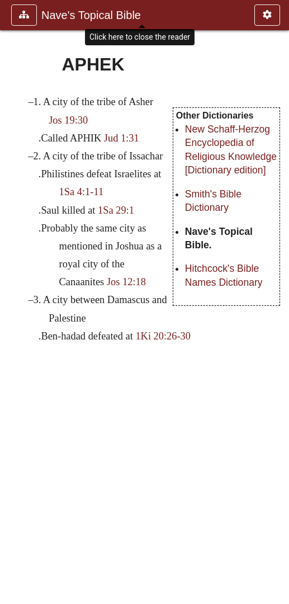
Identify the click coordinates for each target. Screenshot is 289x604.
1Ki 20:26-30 (163, 336)
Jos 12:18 (126, 281)
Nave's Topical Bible (91, 15)
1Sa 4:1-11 (81, 191)
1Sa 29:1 (116, 210)
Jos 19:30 (68, 120)
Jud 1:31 (121, 138)
